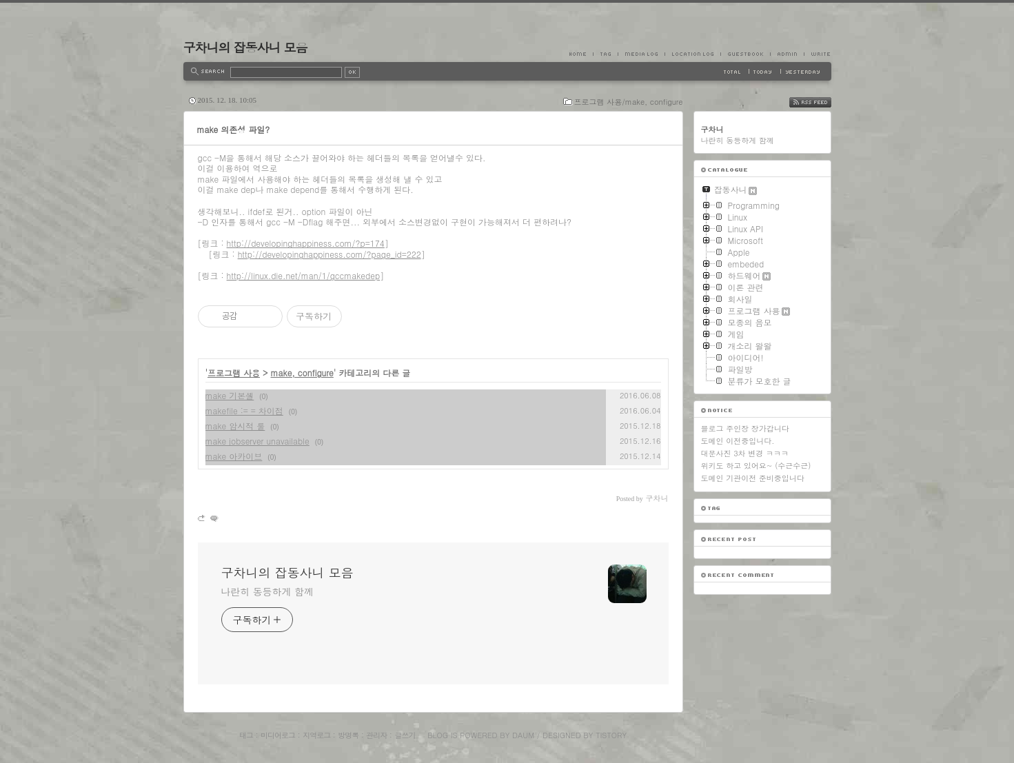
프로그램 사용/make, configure (628, 101)
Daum (523, 735)
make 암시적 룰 (235, 425)
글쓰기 (404, 735)
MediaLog (641, 53)
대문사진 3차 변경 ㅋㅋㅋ (745, 453)
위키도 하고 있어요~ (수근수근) (756, 465)
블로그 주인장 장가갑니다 (745, 428)
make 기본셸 (229, 395)
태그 (246, 735)
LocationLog (692, 53)
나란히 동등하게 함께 (267, 591)
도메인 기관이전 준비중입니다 (752, 478)
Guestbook (745, 53)
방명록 (348, 735)
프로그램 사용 (233, 372)
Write (817, 53)
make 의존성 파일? (233, 129)
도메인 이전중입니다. (738, 441)
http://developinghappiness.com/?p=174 (306, 243)
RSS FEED (820, 102)
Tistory (611, 735)
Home (581, 53)
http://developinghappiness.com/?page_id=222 (329, 254)
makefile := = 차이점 (244, 410)
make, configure (302, 372)
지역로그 (316, 735)
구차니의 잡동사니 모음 (245, 47)
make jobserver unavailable (257, 441)
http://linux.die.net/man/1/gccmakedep (304, 275)
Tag (605, 53)
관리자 (376, 735)
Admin (787, 53)
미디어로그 (278, 735)
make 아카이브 (234, 456)
